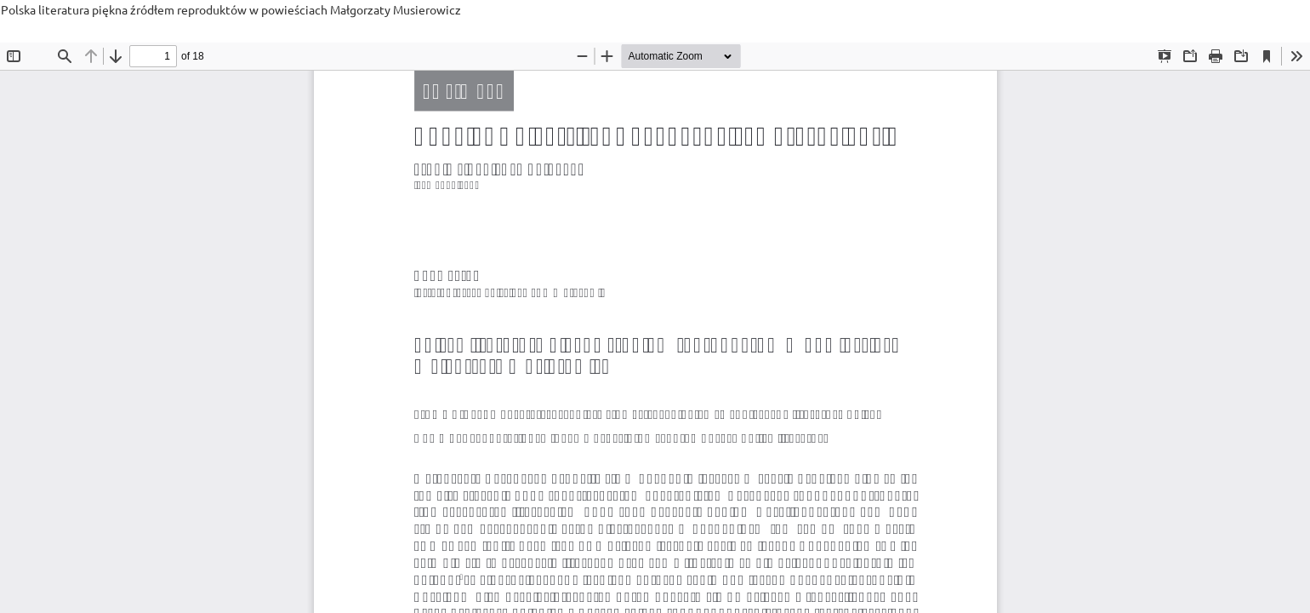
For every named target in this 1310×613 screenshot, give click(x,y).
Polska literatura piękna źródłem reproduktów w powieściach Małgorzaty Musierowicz (231, 9)
